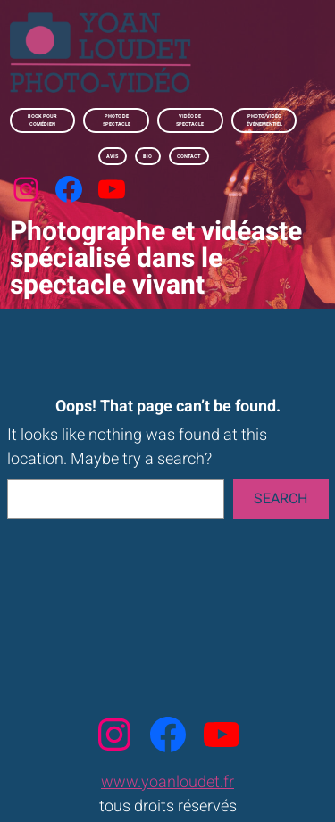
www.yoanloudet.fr (167, 782)
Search (280, 499)
